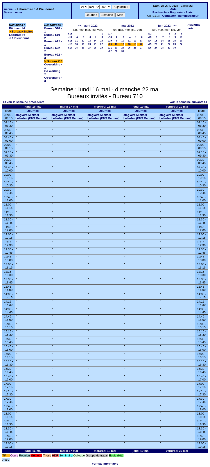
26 (83, 47)
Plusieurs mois (193, 26)
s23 (150, 37)
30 (116, 51)
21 (95, 44)
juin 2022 (164, 25)
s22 (110, 51)
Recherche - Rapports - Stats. (173, 12)
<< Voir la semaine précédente (23, 102)
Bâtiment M (17, 28)
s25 (150, 44)
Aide (173, 9)
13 (89, 40)
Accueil (9, 9)
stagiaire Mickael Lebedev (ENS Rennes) (31, 116)
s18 (110, 37)
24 (122, 47)
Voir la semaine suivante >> (188, 102)
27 (89, 47)
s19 (110, 40)
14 (95, 40)
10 (122, 40)
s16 (70, 44)
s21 (110, 47)
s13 (70, 33)
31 (122, 51)
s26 (150, 47)
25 (76, 47)
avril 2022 (91, 25)
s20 (110, 44)
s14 (70, 37)
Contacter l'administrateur (180, 15)
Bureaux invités (22, 31)
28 (95, 47)
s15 (70, 40)
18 (76, 44)
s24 (150, 40)
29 (101, 47)
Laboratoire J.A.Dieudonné (19, 36)
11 (76, 40)
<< (80, 25)
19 (83, 44)
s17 (70, 47)
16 (116, 44)
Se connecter (13, 12)
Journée (33, 110)
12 (83, 40)
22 (101, 44)
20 (89, 44)
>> (175, 25)
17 (122, 44)
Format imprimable (105, 463)
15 (101, 40)
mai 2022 (127, 25)
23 (116, 47)
